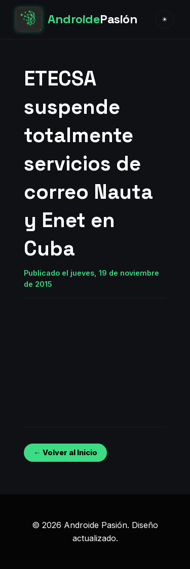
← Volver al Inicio (65, 452)
